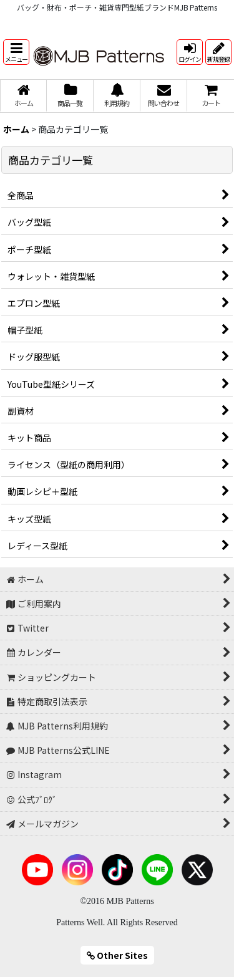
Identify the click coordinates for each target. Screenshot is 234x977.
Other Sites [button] (117, 955)
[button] (16, 52)
